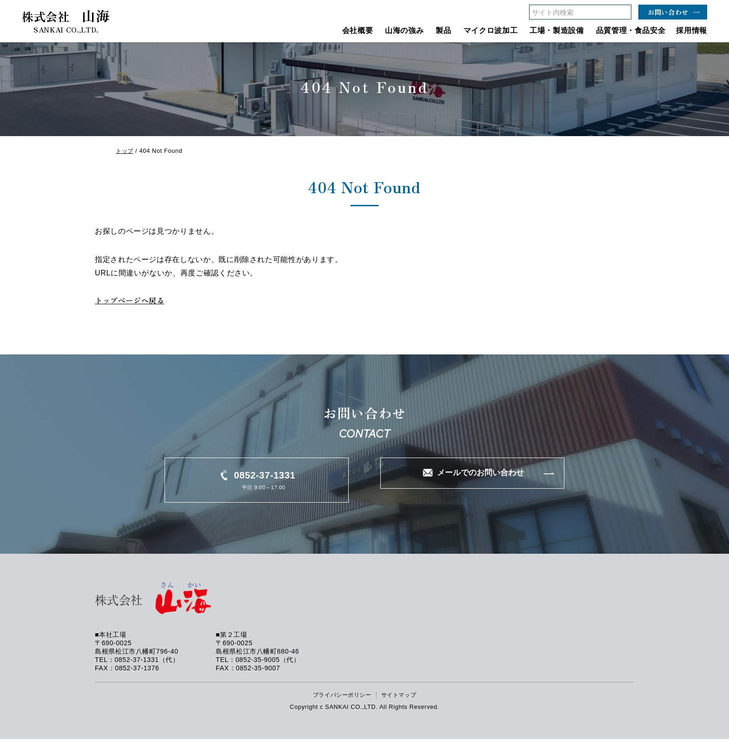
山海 (66, 19)
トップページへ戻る (132, 301)
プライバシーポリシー (340, 695)
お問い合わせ (668, 12)
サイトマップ (401, 695)
